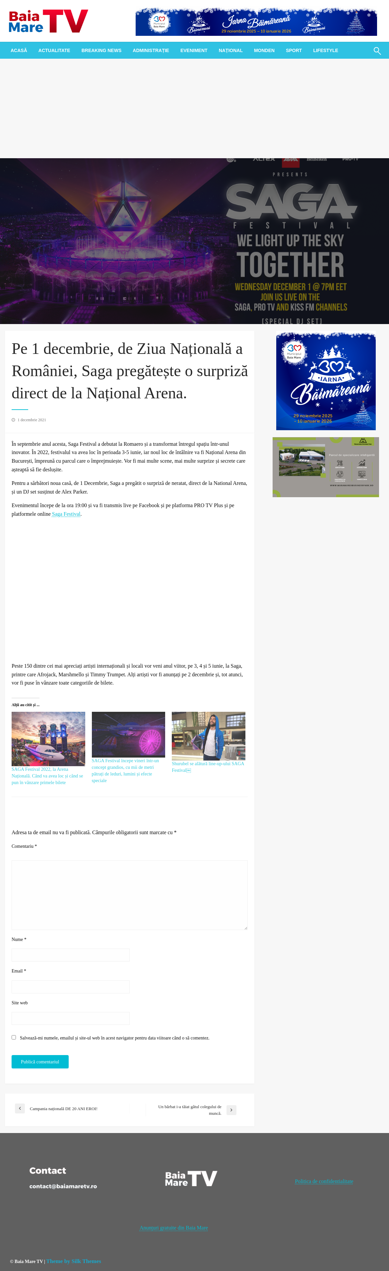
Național (231, 50)
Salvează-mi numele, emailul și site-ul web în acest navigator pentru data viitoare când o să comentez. (115, 1038)
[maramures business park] (326, 466)
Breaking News (102, 50)
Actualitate (54, 50)
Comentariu (24, 846)
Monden (264, 50)
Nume (19, 939)
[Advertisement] (194, 108)
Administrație (151, 50)
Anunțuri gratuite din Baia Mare (174, 1228)
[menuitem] (19, 50)
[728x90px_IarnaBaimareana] (256, 20)
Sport (294, 50)
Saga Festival (66, 514)
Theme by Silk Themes (73, 1261)
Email (19, 971)
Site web (20, 1002)
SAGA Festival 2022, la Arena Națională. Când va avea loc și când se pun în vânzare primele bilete (47, 776)
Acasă (19, 50)
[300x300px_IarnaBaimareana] (326, 380)
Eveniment (194, 50)
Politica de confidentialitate (324, 1181)
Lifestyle (325, 50)
